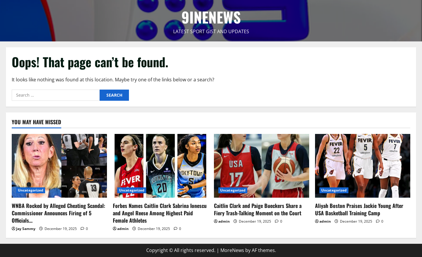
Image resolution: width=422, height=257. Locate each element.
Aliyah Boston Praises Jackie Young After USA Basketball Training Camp (359, 209)
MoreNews (232, 250)
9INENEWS (211, 17)
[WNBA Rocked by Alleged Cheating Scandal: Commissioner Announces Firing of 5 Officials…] (59, 166)
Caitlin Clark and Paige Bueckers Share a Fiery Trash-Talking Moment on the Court (258, 209)
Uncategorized (30, 190)
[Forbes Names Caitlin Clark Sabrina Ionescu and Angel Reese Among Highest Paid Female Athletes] (160, 166)
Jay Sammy (25, 228)
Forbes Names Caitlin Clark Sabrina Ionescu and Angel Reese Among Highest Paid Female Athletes (160, 213)
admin (123, 228)
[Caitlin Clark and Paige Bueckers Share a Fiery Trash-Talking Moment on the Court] (261, 166)
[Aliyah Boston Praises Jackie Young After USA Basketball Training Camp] (362, 166)
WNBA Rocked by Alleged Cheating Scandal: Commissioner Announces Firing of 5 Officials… (58, 213)
